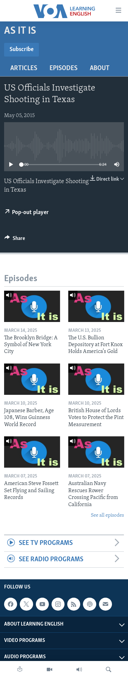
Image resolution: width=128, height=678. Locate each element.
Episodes (63, 68)
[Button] (14, 239)
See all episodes (107, 515)
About (100, 68)
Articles (23, 68)
